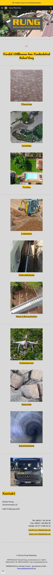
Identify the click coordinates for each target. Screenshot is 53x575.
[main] (26, 55)
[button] (2, 8)
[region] (26, 3)
